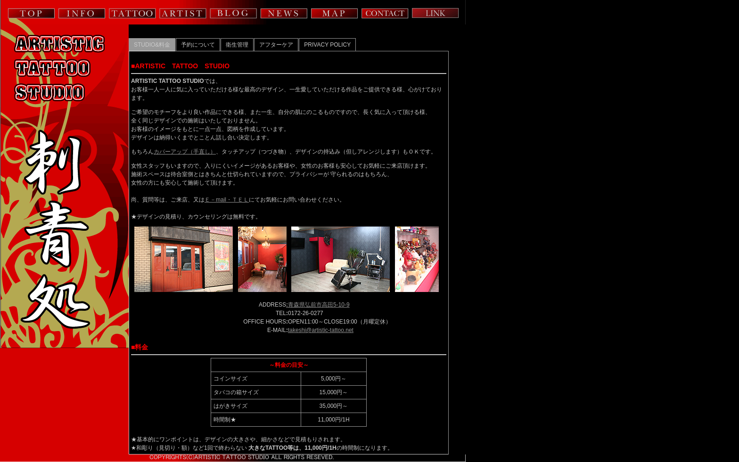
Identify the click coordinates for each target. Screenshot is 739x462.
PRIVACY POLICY (327, 44)
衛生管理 (237, 44)
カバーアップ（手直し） (185, 151)
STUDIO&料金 (152, 44)
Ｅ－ (210, 199)
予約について (198, 44)
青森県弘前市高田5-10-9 (318, 304)
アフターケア (276, 44)
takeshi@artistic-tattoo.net (320, 330)
